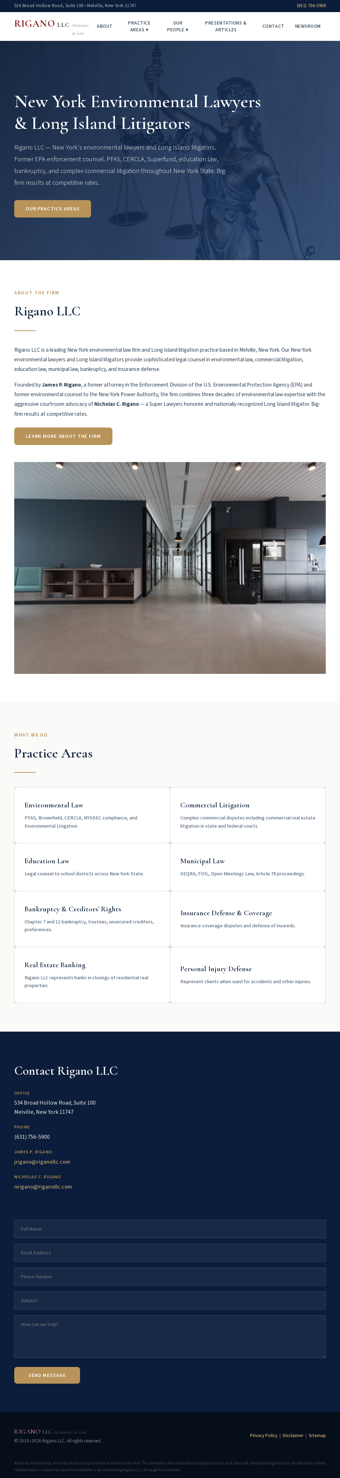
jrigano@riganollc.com (42, 1162)
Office (22, 1093)
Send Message (47, 1375)
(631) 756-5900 (311, 5)
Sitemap (317, 1435)
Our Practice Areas (53, 209)
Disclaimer (293, 1435)
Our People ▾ (177, 26)
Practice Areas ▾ (139, 26)
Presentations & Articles (225, 26)
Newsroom (308, 26)
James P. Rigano (33, 1152)
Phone (22, 1127)
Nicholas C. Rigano (38, 1177)
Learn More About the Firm (63, 436)
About (105, 26)
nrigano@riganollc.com (43, 1187)
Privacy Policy (263, 1435)
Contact (273, 26)
